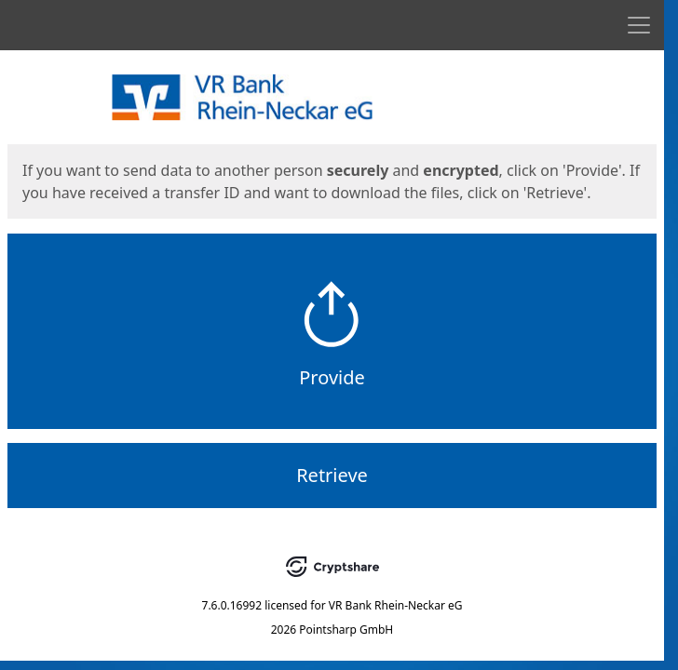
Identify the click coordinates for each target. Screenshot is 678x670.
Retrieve (332, 475)
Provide (332, 377)
